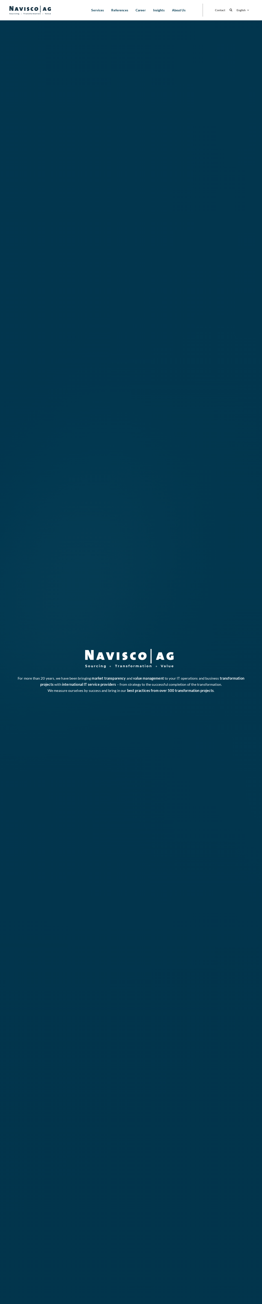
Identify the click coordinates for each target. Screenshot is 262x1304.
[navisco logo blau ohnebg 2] (30, 7)
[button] (231, 10)
